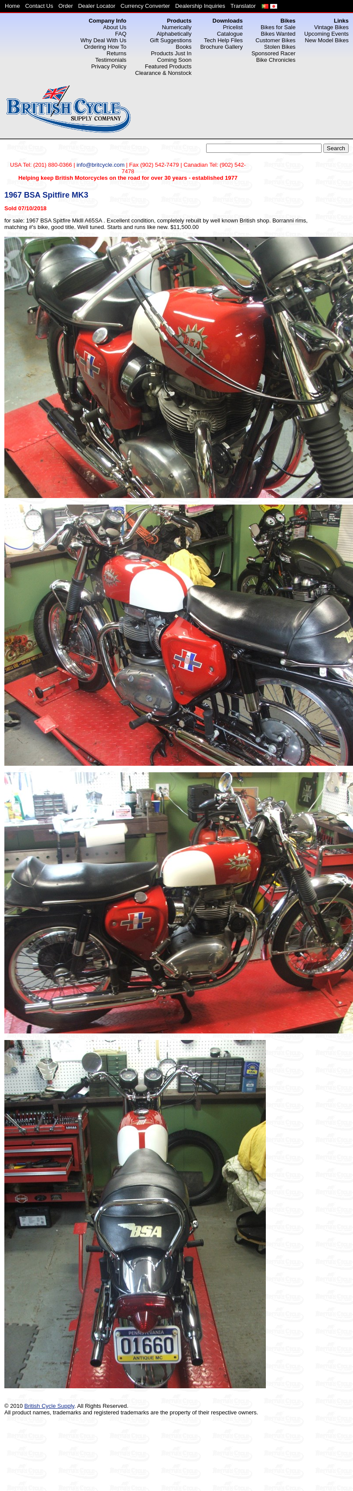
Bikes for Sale (278, 27)
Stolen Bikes (279, 47)
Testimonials (111, 60)
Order (65, 6)
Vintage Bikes (331, 27)
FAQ (120, 33)
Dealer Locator (96, 6)
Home (12, 6)
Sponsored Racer (273, 53)
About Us (114, 27)
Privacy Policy (108, 66)
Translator (243, 6)
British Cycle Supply (49, 1406)
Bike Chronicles (275, 60)
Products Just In (171, 53)
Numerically (176, 27)
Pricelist (233, 27)
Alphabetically (173, 33)
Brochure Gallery (221, 47)
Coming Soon (174, 60)
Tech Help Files (223, 40)
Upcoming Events (326, 33)
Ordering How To (105, 47)
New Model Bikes (327, 40)
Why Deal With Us (103, 40)
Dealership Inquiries (200, 6)
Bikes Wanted (278, 33)
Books (183, 47)
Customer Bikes (275, 40)
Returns (117, 53)
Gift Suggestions (170, 40)
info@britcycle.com (101, 165)
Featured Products (168, 66)
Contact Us (39, 6)
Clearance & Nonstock (163, 73)
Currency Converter (145, 6)
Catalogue (230, 33)
